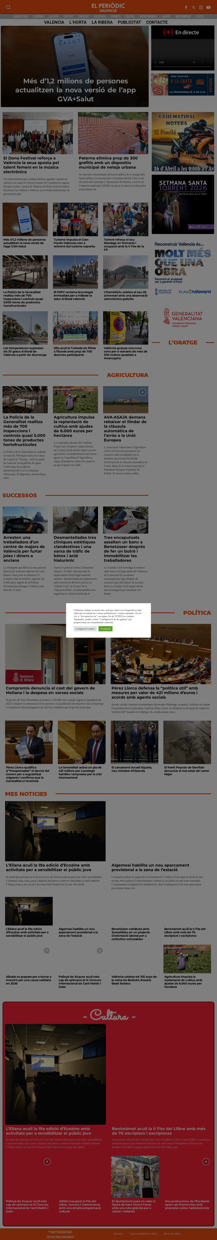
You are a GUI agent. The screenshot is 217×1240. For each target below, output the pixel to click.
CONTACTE (157, 22)
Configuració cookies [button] (85, 628)
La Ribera (102, 22)
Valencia (54, 22)
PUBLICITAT (129, 22)
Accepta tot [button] (106, 628)
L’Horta (78, 22)
